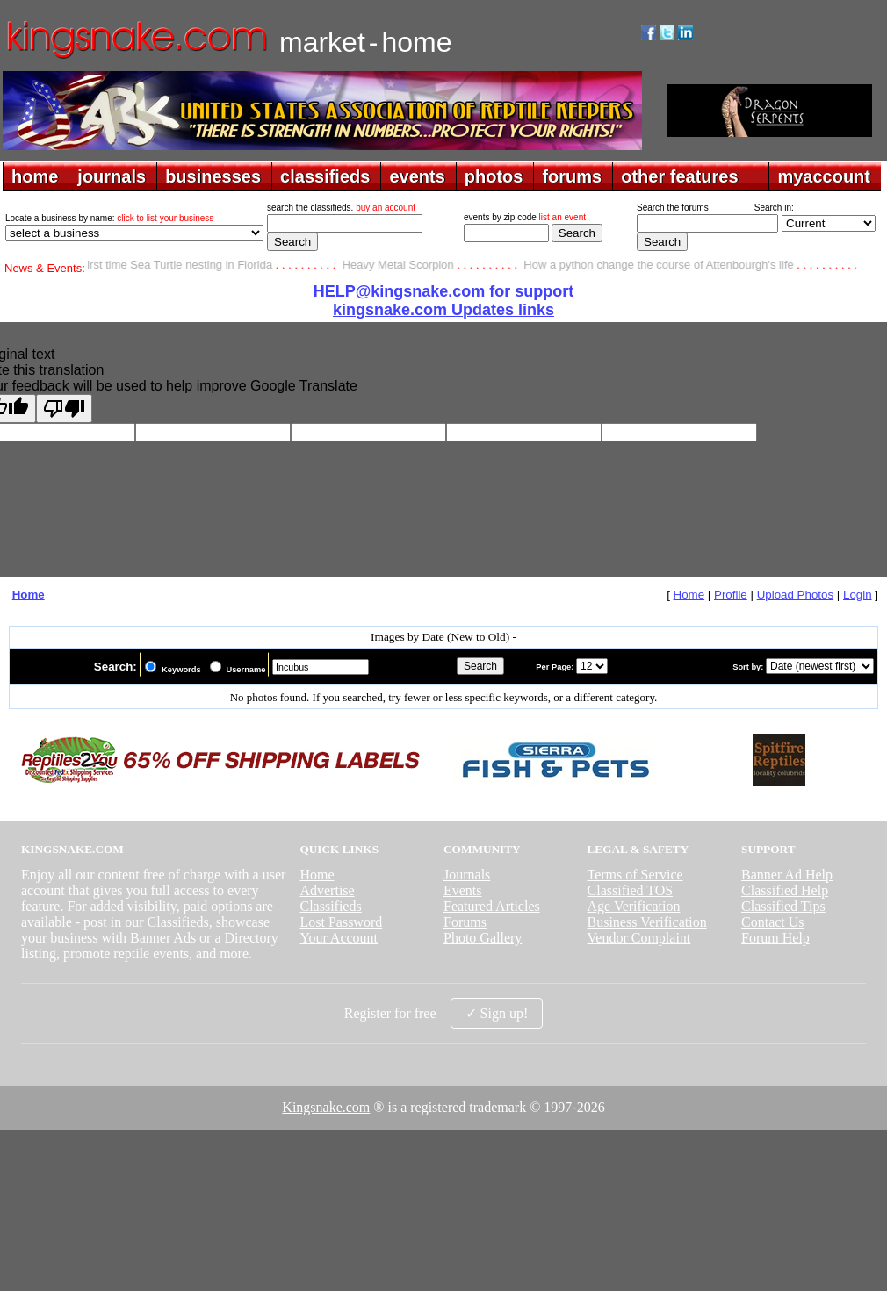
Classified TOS (631, 890)
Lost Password (340, 921)
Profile (730, 594)
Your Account (338, 937)
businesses (213, 176)
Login (857, 594)
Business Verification (647, 921)
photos (494, 176)
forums (572, 176)
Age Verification (634, 906)
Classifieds (330, 906)
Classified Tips (783, 906)
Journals (467, 874)
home (34, 176)
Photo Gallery (483, 937)
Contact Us (772, 921)
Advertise (326, 890)
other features (679, 176)
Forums (465, 921)
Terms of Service (635, 874)
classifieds (325, 176)
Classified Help (784, 890)
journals (111, 176)
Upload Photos (795, 594)
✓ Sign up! (497, 1013)
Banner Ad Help (787, 874)
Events (463, 890)
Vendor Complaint (639, 937)
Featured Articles (492, 906)
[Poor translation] (64, 408)
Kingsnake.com (326, 1107)
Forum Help (775, 937)
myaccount (823, 176)
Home (28, 594)
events (416, 176)
